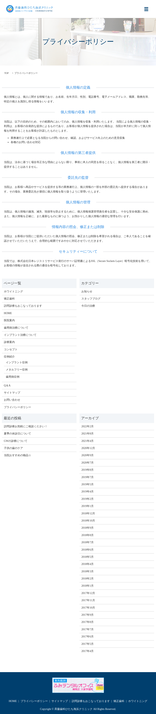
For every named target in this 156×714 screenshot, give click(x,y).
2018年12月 (88, 513)
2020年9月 (87, 455)
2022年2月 (87, 426)
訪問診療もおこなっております (23, 305)
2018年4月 (87, 564)
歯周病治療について (16, 327)
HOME (8, 313)
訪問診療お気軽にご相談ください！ (25, 426)
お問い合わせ (12, 399)
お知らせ (86, 291)
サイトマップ (12, 392)
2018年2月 (87, 578)
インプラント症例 (17, 362)
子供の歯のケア (13, 448)
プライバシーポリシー (17, 407)
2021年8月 (87, 433)
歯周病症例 (12, 376)
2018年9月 (87, 527)
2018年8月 (87, 535)
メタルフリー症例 (17, 369)
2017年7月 (87, 629)
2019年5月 (87, 484)
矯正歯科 (9, 298)
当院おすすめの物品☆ (17, 455)
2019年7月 (87, 477)
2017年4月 (87, 651)
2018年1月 (87, 585)
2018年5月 (87, 556)
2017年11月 (88, 600)
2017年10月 (88, 607)
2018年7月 (87, 542)
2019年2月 (87, 498)
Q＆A (7, 385)
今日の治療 (88, 305)
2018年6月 (87, 549)
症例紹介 (9, 356)
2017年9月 (87, 614)
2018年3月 (87, 571)
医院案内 (9, 320)
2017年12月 (88, 593)
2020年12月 (88, 448)
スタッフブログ (90, 298)
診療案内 (9, 342)
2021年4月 (87, 440)
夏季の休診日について (17, 433)
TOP (6, 73)
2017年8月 (87, 622)
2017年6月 (87, 636)
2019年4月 (87, 491)
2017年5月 (87, 643)
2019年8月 (87, 469)
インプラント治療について (20, 334)
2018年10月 (88, 520)
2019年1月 (87, 506)
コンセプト (10, 349)
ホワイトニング (13, 291)
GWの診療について (15, 440)
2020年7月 (87, 462)
